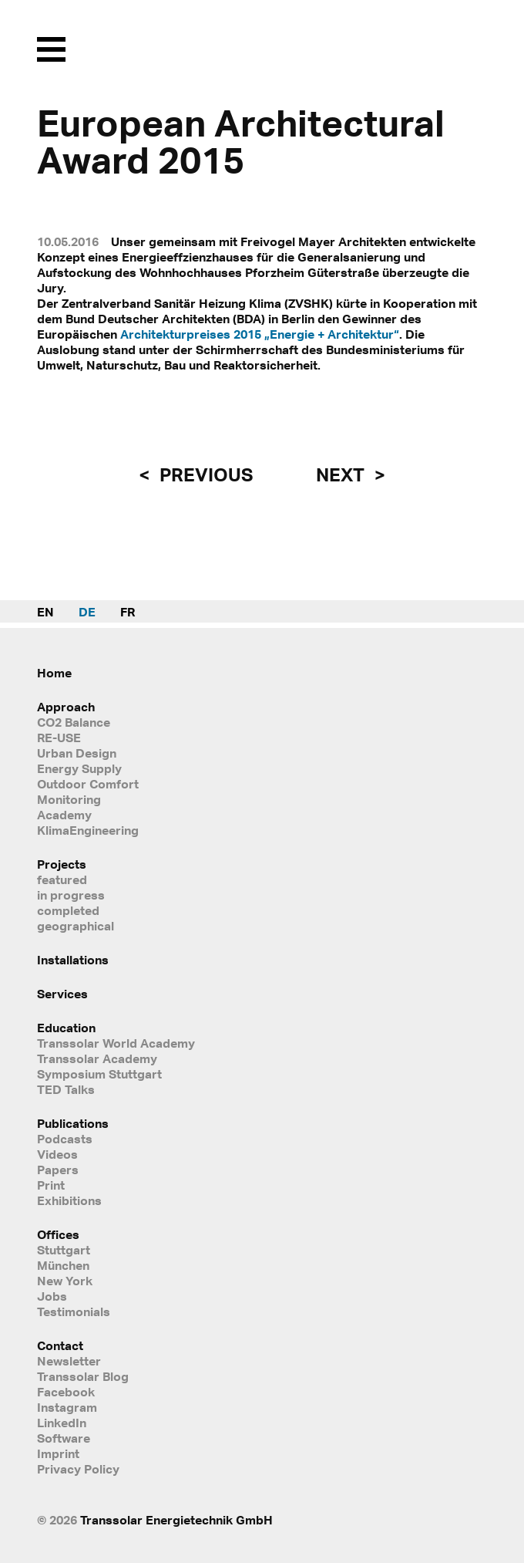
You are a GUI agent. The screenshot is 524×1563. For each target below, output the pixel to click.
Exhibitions (69, 1200)
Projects (61, 864)
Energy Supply (79, 768)
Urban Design (76, 753)
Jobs (52, 1296)
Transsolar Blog (83, 1376)
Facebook (66, 1391)
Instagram (67, 1407)
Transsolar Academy (97, 1058)
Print (51, 1185)
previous (204, 474)
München (63, 1265)
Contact (60, 1345)
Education (66, 1027)
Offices (58, 1234)
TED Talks (66, 1089)
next (342, 474)
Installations (73, 959)
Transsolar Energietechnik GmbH (176, 1520)
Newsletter (69, 1361)
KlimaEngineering (88, 830)
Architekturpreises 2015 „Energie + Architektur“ (259, 334)
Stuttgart (63, 1249)
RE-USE (59, 737)
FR (127, 611)
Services (62, 993)
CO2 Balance (73, 722)
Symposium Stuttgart (99, 1074)
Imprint (58, 1453)
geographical (75, 925)
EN (45, 611)
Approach (66, 706)
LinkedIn (61, 1422)
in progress (71, 895)
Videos (57, 1154)
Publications (73, 1123)
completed (68, 910)
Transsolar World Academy (116, 1043)
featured (62, 879)
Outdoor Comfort (88, 784)
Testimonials (73, 1311)
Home (54, 672)
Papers (58, 1169)
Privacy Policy (78, 1469)
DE (87, 611)
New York (64, 1280)
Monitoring (69, 799)
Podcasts (64, 1138)
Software (63, 1438)
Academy (64, 814)
